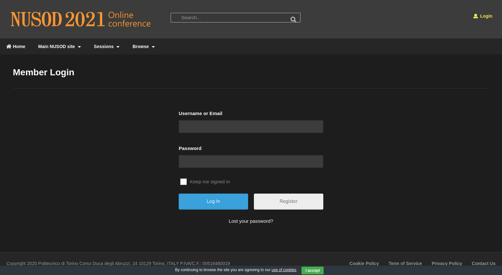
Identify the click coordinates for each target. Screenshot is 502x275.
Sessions (107, 46)
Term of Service (405, 263)
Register (289, 201)
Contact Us (484, 263)
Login (482, 16)
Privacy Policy (447, 263)
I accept (312, 270)
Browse (143, 46)
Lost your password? (251, 221)
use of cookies (284, 270)
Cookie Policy (364, 263)
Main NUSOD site (59, 46)
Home (15, 46)
